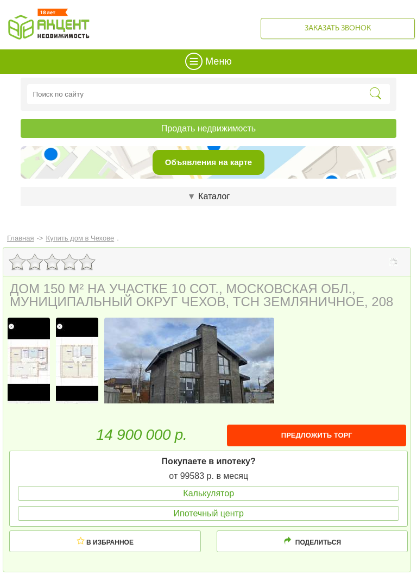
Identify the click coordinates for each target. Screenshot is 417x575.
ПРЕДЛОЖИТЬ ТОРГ (316, 435)
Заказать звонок (338, 28)
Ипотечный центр (209, 513)
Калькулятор (208, 493)
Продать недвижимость (208, 128)
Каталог (208, 196)
